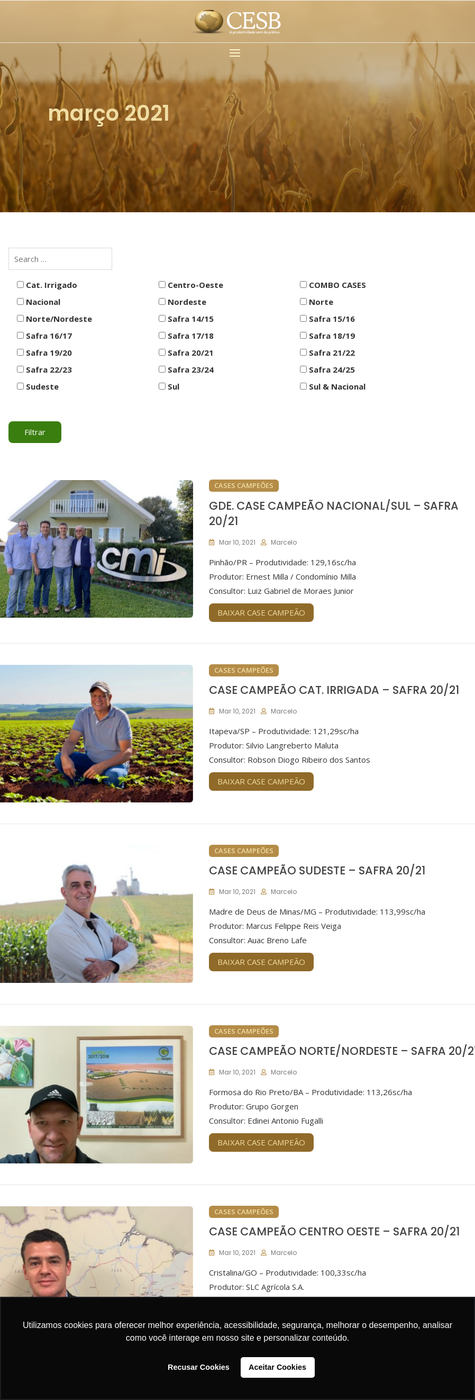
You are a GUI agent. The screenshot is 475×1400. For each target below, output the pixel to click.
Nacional (38, 301)
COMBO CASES (333, 284)
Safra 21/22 (327, 352)
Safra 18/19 (327, 335)
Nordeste (182, 301)
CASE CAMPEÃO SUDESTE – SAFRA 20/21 (317, 870)
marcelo (284, 542)
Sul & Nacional (333, 386)
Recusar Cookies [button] (199, 1367)
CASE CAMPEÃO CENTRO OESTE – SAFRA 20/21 (334, 1231)
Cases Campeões (243, 485)
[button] (237, 52)
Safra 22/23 (44, 369)
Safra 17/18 (186, 335)
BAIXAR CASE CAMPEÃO (261, 612)
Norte (316, 301)
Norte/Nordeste (54, 318)
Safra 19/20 (44, 352)
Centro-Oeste (191, 284)
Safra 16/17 (44, 335)
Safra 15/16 (327, 318)
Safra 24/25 (327, 369)
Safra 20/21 (186, 352)
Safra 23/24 (186, 369)
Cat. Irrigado (47, 284)
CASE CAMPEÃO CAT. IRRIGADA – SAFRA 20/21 (334, 690)
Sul (169, 386)
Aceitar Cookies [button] (277, 1367)
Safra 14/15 (186, 318)
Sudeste (38, 386)
